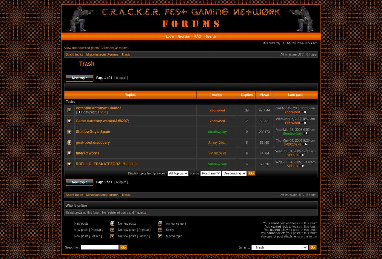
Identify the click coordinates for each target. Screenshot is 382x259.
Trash (126, 54)
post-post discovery (93, 142)
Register (183, 36)
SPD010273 (292, 144)
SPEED (292, 155)
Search (210, 36)
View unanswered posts (81, 48)
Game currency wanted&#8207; (102, 121)
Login (170, 36)
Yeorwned (217, 110)
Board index (74, 54)
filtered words (87, 153)
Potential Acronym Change (98, 108)
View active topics (114, 48)
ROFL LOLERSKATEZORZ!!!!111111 (106, 164)
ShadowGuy (217, 132)
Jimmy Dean (217, 142)
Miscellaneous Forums (102, 54)
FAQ (197, 36)
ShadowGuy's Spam (93, 132)
